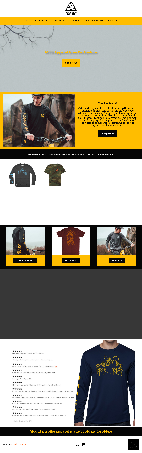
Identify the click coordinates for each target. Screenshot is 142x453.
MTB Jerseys (59, 21)
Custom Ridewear (94, 21)
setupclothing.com (18, 444)
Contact (112, 21)
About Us (75, 21)
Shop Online (41, 21)
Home (27, 21)
